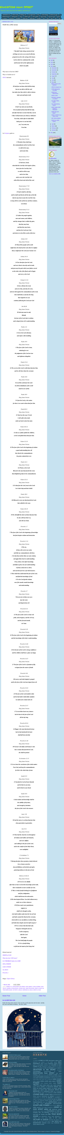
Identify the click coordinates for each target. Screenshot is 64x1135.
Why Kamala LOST (12, 1091)
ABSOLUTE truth (36, 1062)
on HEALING (49, 1097)
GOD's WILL (50, 1085)
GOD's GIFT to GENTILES (47, 1079)
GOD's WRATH (36, 1086)
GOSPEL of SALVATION (12, 988)
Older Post (42, 996)
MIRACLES (39, 1096)
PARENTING (42, 1100)
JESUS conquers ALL (56, 87)
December (54, 68)
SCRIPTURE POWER (41, 1105)
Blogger (58, 1131)
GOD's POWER (7, 967)
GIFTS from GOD (51, 16)
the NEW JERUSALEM (54, 1112)
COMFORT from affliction (56, 1066)
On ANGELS (4, 18)
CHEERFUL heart (47, 1065)
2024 (56, 18)
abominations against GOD (55, 1060)
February (54, 128)
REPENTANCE (15, 16)
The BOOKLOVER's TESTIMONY (16, 1070)
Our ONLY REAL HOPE (55, 101)
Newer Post (6, 996)
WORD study (25, 18)
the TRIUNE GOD (43, 1114)
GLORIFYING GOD (54, 1077)
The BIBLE (39, 18)
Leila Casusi (53, 158)
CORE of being (36, 1068)
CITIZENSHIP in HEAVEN (46, 1066)
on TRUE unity (36, 1100)
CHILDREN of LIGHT (56, 1065)
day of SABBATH (57, 1068)
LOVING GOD (21, 988)
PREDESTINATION (6, 16)
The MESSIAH (45, 1112)
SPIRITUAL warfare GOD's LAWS (39, 1111)
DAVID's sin (41, 1068)
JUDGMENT (18, 18)
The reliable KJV (6, 1084)
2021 (44, 18)
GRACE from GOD (53, 14)
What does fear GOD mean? (10, 958)
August (53, 76)
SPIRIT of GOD (15, 14)
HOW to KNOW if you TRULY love (56, 115)
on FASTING (42, 1097)
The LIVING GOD (31, 14)
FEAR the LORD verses (55, 121)
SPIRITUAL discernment (54, 93)
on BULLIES (57, 1096)
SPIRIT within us (44, 1109)
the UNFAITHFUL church (45, 1116)
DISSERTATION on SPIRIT (52, 1071)
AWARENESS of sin (6, 14)
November (54, 70)
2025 (60, 18)
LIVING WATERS (44, 14)
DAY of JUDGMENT (49, 1068)
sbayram (48, 1131)
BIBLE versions (44, 1063)
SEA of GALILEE (53, 1105)
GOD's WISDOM (57, 1085)
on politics (44, 1099)
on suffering (59, 1099)
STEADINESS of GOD (53, 1111)
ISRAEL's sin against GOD (40, 1089)
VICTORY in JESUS (17, 990)
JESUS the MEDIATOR (13, 1114)
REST (38, 1103)
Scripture (7, 133)
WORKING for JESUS (28, 990)
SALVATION (11, 18)
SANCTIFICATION (30, 988)
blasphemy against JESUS (54, 1063)
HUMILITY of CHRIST (52, 1088)
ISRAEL (59, 1088)
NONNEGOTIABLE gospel (14, 1055)
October (54, 72)
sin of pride (44, 1107)
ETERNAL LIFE (23, 14)
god (58, 1077)
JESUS (21, 16)
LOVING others (48, 1094)
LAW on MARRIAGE (57, 1091)
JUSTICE (42, 1091)
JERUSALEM (51, 1089)
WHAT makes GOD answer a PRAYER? (55, 108)
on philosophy (39, 1099)
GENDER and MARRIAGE (44, 1077)
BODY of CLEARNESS (38, 1065)
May (53, 82)
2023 (52, 18)
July (53, 78)
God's (40, 1079)
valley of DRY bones (55, 1117)
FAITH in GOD (53, 1075)
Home (24, 996)
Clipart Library (11, 978)
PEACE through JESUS (13, 1098)
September (54, 74)
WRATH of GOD (7, 955)
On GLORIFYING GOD (9, 1000)
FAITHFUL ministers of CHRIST (56, 98)
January (54, 130)
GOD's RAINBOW (44, 1083)
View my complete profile (54, 173)
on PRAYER (49, 1099)
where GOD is (42, 1121)
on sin (54, 1099)
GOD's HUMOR (35, 16)
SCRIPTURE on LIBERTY (9, 1077)
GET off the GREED (56, 118)
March (53, 126)
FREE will (57, 1076)
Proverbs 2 (5, 972)
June (53, 80)
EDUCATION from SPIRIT (16, 7)
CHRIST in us (9, 986)
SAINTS (41, 1103)
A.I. (60, 14)
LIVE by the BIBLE (12, 1062)
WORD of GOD (27, 16)
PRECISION (58, 1100)
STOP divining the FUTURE (55, 90)
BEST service (53, 1062)
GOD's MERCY (29, 986)
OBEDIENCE (44, 1096)
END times (58, 1073)
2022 (48, 18)
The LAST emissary (13, 1106)
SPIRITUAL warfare (56, 1109)
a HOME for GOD (43, 1060)
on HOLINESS (56, 1097)
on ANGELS (51, 1096)
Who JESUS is (48, 1121)
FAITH (38, 14)
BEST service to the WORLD (56, 84)
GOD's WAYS (42, 1085)
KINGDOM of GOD (48, 1091)
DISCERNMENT (37, 1071)
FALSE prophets (40, 1076)
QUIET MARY (45, 1102)
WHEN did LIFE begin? (55, 112)
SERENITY (39, 1107)
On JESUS (5, 970)
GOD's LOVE (54, 95)
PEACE (58, 16)
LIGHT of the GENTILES (47, 1092)
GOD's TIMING (52, 1083)
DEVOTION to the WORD (19, 986)
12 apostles (35, 1060)
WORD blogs (32, 18)
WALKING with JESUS (54, 1119)
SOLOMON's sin (50, 1107)
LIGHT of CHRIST (37, 1092)
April (53, 124)
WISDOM (44, 1122)
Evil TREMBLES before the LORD (11, 961)
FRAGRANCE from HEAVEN (49, 1076)
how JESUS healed (41, 1088)
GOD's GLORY (43, 16)
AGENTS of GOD (45, 1062)
